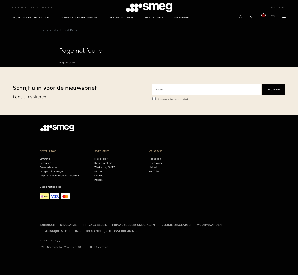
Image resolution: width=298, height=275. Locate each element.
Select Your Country (49, 241)
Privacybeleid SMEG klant (134, 225)
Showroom (34, 7)
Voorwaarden (209, 225)
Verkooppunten (19, 7)
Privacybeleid (95, 225)
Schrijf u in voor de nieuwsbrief (55, 87)
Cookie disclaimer (177, 225)
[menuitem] (31, 18)
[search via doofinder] (241, 17)
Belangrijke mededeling (60, 231)
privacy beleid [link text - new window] (181, 99)
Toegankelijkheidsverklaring (111, 231)
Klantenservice (278, 7)
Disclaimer (69, 225)
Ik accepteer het (173, 99)
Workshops (47, 7)
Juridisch (47, 225)
